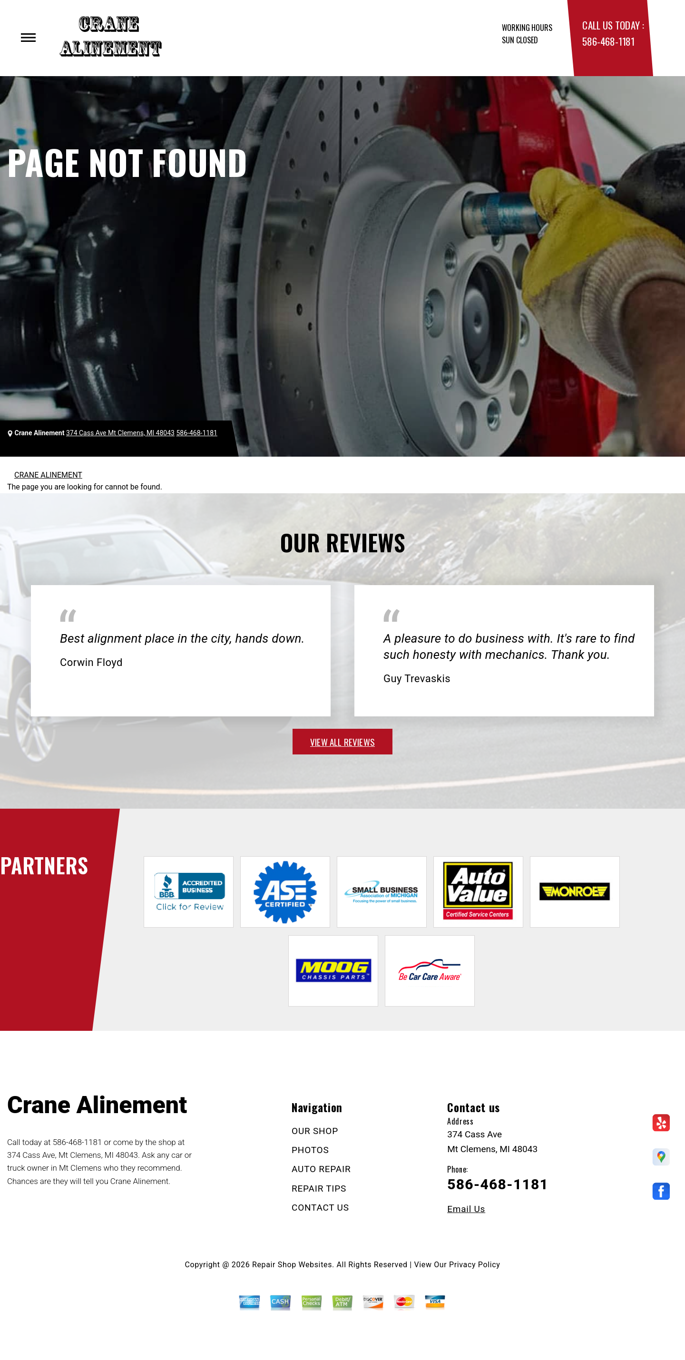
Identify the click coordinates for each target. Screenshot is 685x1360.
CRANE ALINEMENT (48, 474)
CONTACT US (320, 1207)
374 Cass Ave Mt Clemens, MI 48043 (120, 433)
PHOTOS (310, 1150)
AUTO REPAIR (321, 1169)
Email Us (466, 1208)
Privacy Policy (474, 1264)
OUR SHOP (315, 1130)
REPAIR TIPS (319, 1188)
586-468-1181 (608, 41)
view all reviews (342, 741)
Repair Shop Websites (292, 1264)
